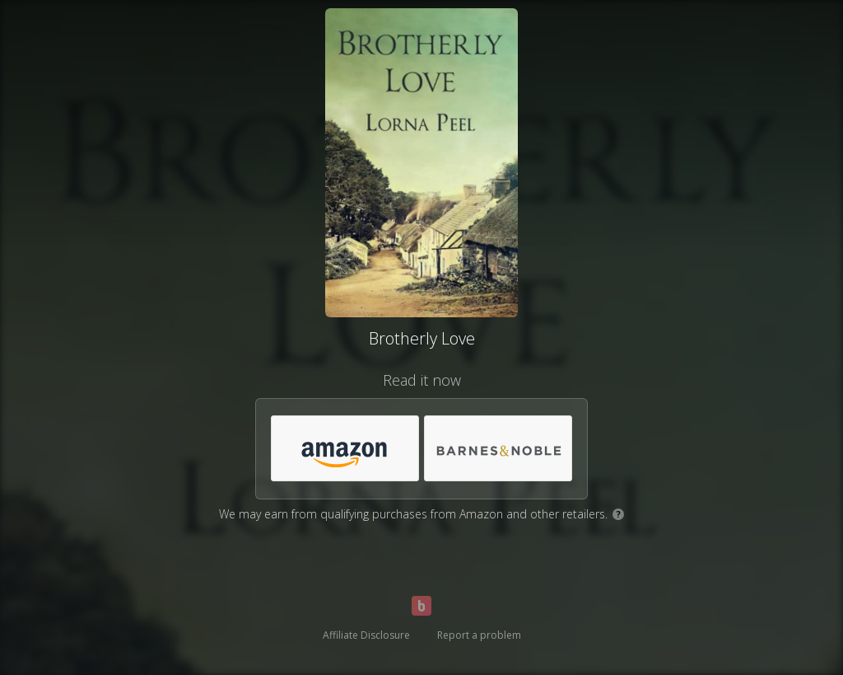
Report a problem (479, 635)
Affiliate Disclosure (366, 635)
